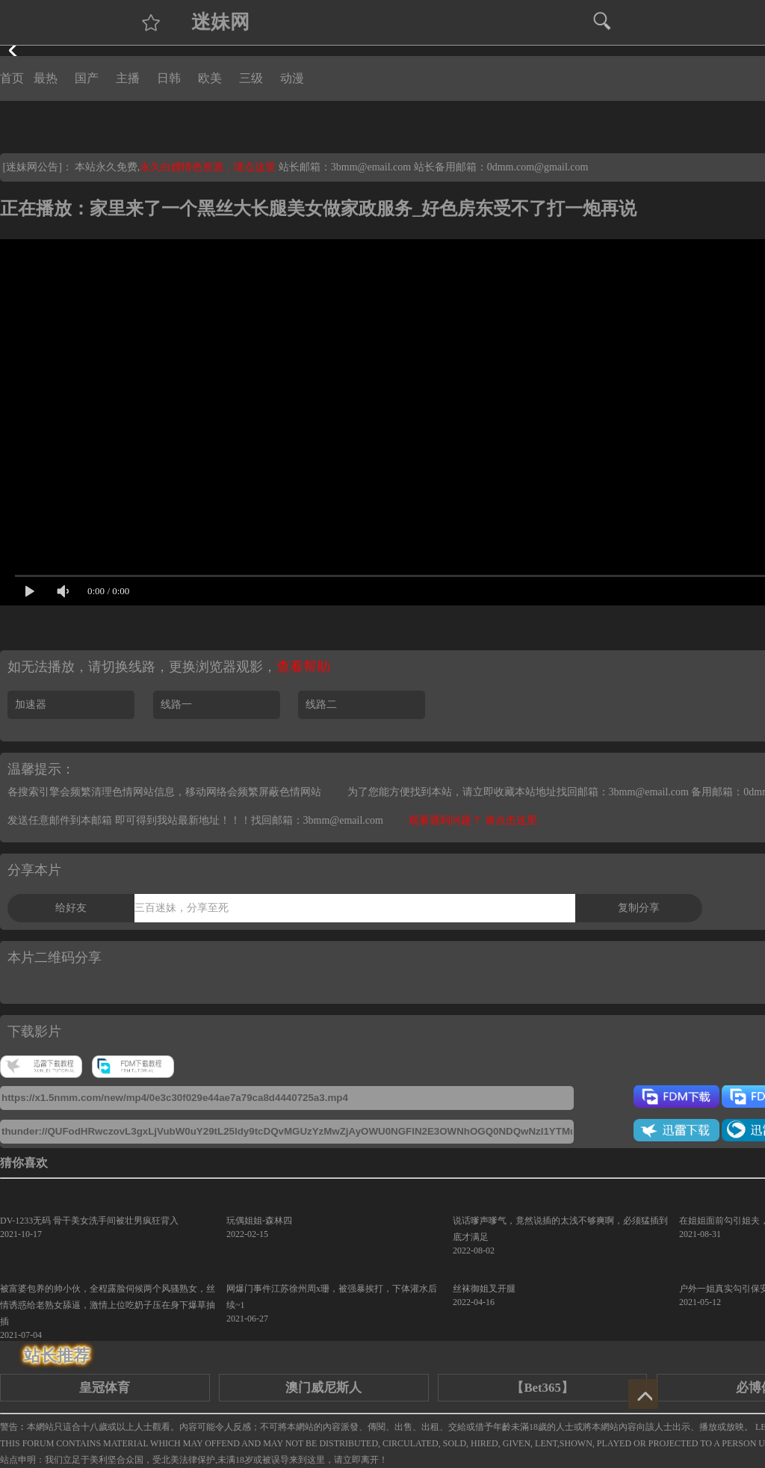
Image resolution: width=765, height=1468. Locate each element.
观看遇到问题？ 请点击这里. (474, 820)
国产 (87, 78)
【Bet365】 (542, 1388)
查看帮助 (303, 666)
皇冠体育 (104, 1388)
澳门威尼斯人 (323, 1388)
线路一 (176, 704)
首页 (12, 78)
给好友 (71, 907)
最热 (46, 78)
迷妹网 (220, 22)
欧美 (210, 78)
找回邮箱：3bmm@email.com (317, 820)
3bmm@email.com (371, 167)
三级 (251, 78)
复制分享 (639, 907)
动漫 (292, 78)
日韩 (169, 78)
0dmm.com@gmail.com (538, 167)
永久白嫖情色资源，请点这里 (209, 167)
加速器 (30, 704)
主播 (128, 78)
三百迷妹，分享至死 (181, 907)
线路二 (321, 704)
